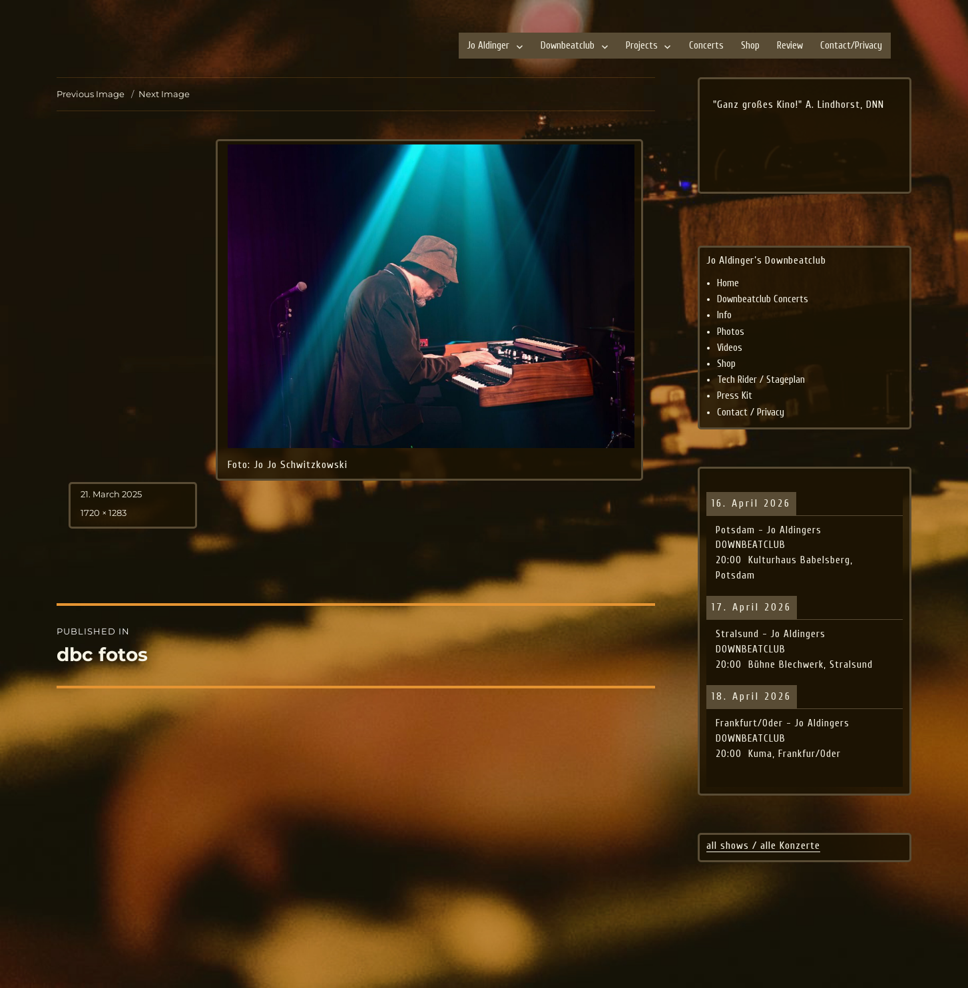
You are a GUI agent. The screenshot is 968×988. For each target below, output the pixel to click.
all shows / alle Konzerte (763, 846)
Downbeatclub (568, 45)
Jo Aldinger (488, 45)
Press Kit (734, 395)
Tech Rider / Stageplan (761, 379)
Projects (642, 45)
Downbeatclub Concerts (762, 299)
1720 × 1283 (103, 512)
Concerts (706, 45)
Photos (730, 332)
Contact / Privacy (750, 412)
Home (728, 283)
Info (724, 315)
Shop (750, 45)
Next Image (164, 94)
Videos (729, 348)
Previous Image (90, 94)
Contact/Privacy (851, 45)
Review (790, 45)
